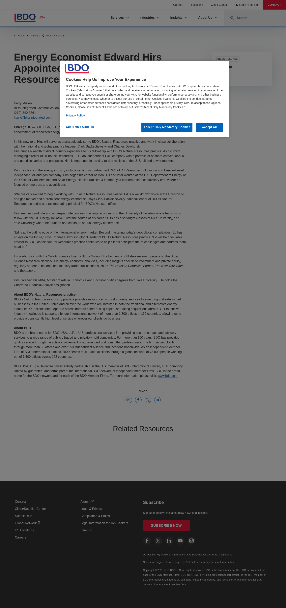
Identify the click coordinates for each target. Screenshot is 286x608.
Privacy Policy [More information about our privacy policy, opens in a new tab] (75, 115)
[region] (144, 99)
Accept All (209, 127)
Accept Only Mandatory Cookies (167, 127)
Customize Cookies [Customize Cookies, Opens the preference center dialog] (80, 126)
